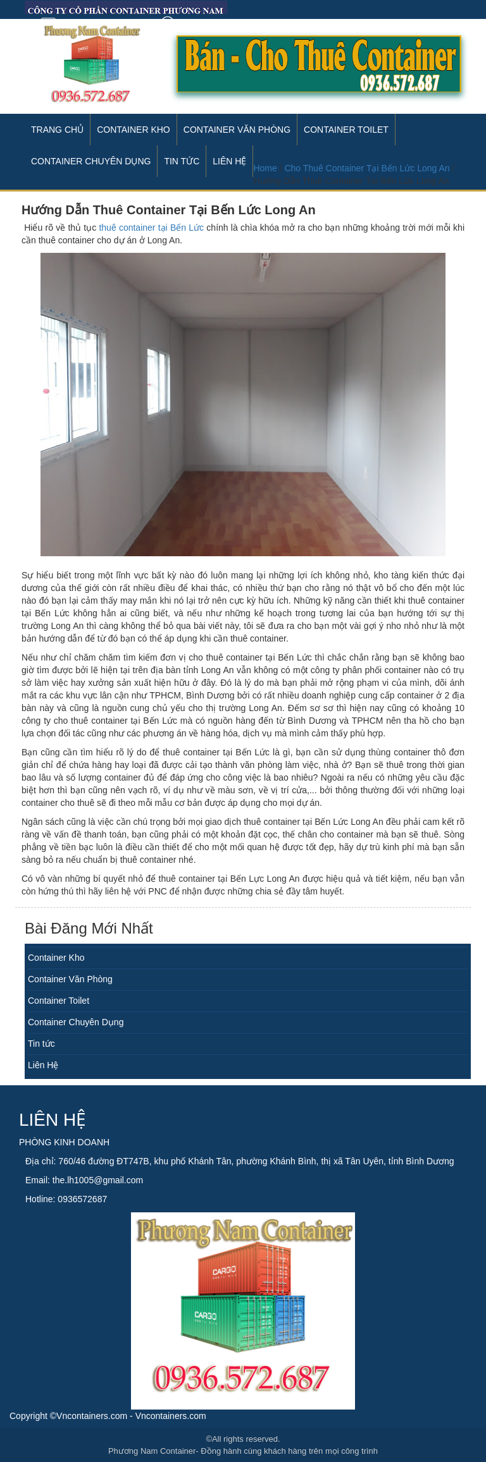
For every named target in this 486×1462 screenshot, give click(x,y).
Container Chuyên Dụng (75, 1022)
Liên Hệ (43, 1065)
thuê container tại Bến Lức (151, 227)
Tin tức (41, 1044)
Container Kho (133, 130)
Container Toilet (346, 130)
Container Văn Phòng (237, 130)
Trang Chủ (57, 130)
